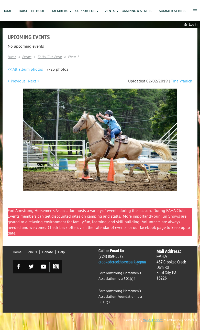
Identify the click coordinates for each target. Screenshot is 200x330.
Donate (47, 252)
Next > (33, 80)
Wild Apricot (153, 320)
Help (61, 252)
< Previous (17, 80)
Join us (32, 252)
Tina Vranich (181, 80)
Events (26, 57)
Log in (193, 24)
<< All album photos (25, 69)
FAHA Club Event (50, 57)
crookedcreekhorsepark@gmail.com (127, 262)
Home (12, 57)
